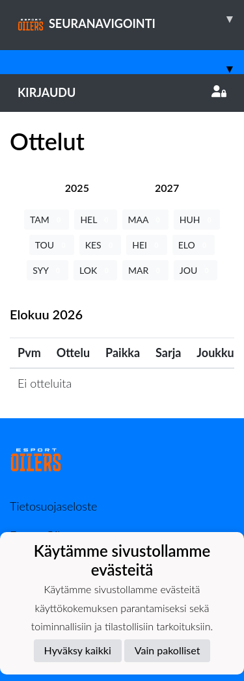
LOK (95, 270)
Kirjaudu (122, 92)
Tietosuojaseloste (53, 506)
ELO (194, 244)
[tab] (77, 187)
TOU (51, 244)
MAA (145, 219)
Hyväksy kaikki (77, 650)
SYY (47, 270)
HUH (197, 219)
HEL (95, 219)
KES (100, 244)
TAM (46, 219)
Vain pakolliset (167, 650)
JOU (195, 270)
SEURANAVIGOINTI (131, 19)
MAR (145, 270)
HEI (146, 244)
